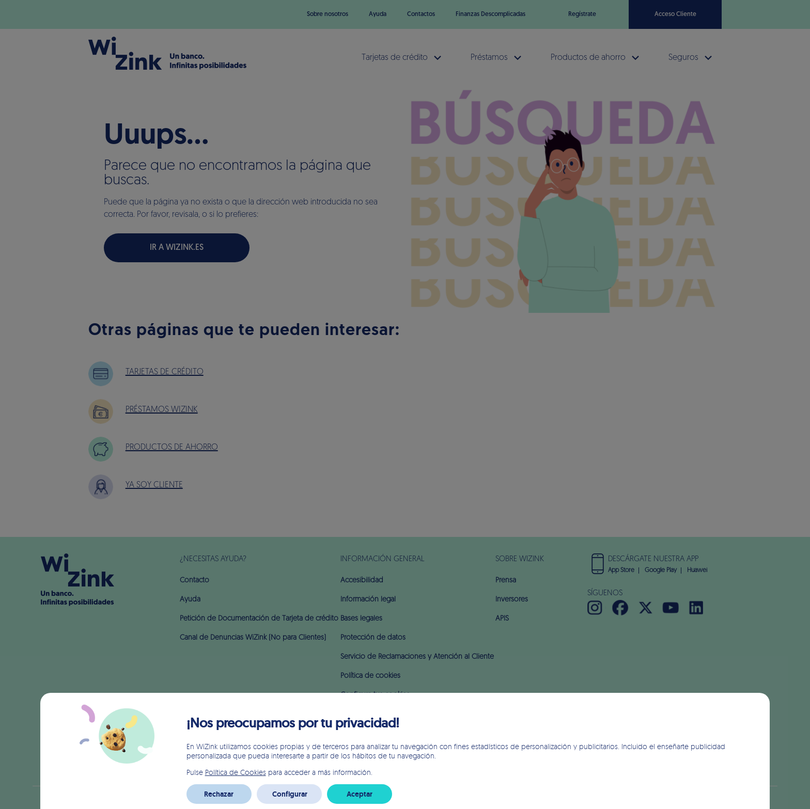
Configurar (289, 794)
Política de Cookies (235, 772)
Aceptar (359, 794)
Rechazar (218, 794)
